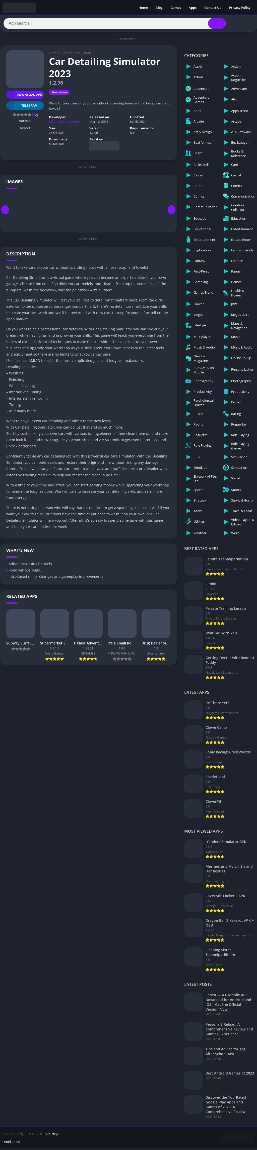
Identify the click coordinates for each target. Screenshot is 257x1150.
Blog (159, 7)
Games (175, 7)
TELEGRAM (21, 107)
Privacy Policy (239, 7)
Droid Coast (11, 1143)
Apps (193, 7)
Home (143, 7)
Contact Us (212, 7)
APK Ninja (52, 1135)
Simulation (83, 55)
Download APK (24, 96)
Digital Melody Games (65, 123)
